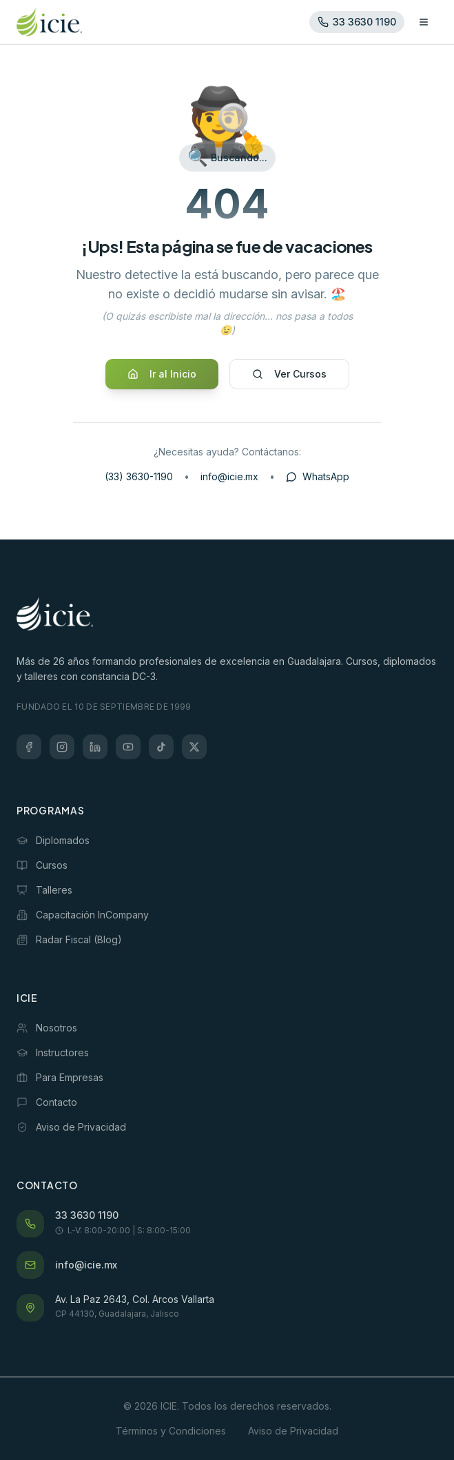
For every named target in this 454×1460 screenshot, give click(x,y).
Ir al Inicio (161, 374)
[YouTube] (128, 746)
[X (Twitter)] (194, 746)
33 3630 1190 (86, 1215)
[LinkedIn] (95, 746)
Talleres (44, 890)
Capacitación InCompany (83, 915)
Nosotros (47, 1028)
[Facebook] (29, 746)
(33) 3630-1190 (139, 476)
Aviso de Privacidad (71, 1127)
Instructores (53, 1052)
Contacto (47, 1102)
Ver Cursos (289, 374)
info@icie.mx (229, 476)
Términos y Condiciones (171, 1431)
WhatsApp (317, 476)
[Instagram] (62, 746)
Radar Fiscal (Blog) (69, 939)
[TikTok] (161, 746)
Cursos (42, 865)
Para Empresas (60, 1077)
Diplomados (53, 840)
